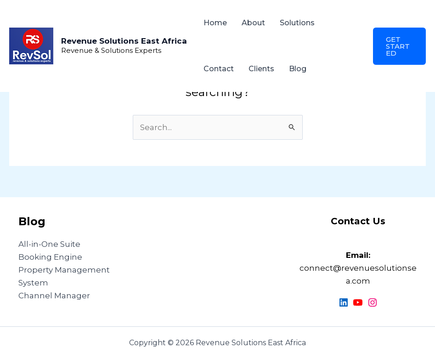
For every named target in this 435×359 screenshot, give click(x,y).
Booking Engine (50, 257)
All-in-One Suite (49, 244)
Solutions (297, 22)
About (253, 22)
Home (215, 22)
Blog (297, 68)
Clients (261, 68)
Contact (218, 68)
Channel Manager (54, 295)
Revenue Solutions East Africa (124, 41)
